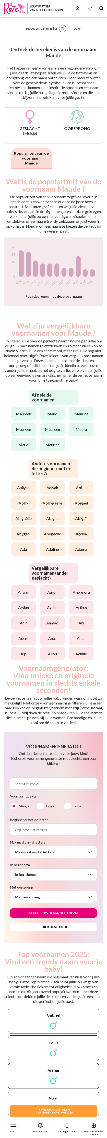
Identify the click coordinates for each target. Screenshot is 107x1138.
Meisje (24, 806)
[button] (13, 1126)
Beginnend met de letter (29, 820)
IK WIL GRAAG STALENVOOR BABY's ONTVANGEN (53, 1111)
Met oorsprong (21, 887)
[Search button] (101, 8)
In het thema (20, 865)
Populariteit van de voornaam (31, 158)
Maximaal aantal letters (27, 842)
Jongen (51, 806)
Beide (76, 806)
